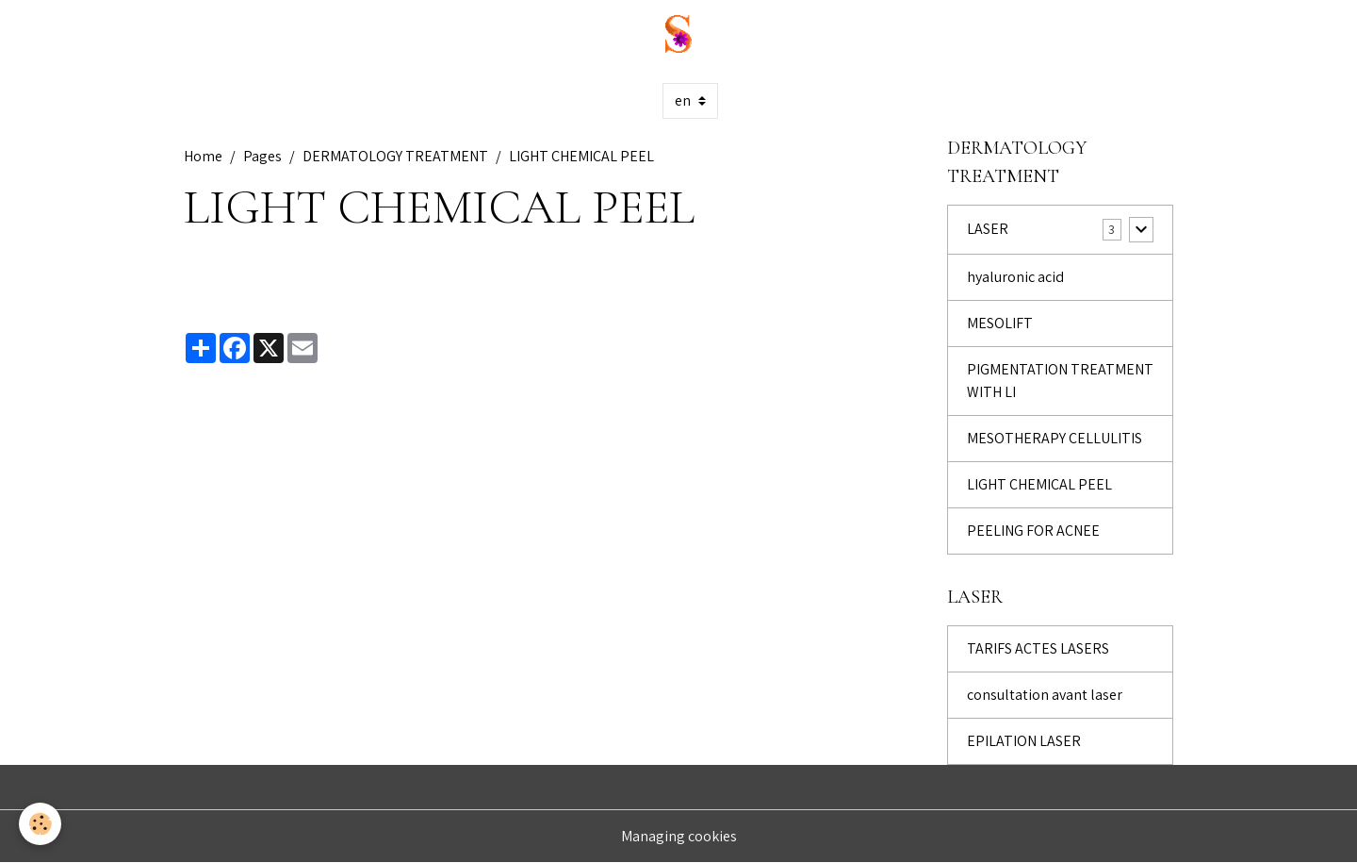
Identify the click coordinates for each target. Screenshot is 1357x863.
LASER (987, 229)
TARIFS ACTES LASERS (1038, 648)
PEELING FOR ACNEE (1033, 530)
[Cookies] (40, 824)
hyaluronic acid (1015, 277)
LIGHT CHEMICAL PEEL (1039, 484)
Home (203, 156)
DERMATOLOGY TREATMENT (395, 156)
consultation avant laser (1044, 695)
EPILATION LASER (1024, 741)
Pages (262, 156)
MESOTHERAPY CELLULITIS (1054, 438)
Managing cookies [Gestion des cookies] (679, 836)
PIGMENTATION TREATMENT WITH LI (1060, 380)
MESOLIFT (1000, 323)
